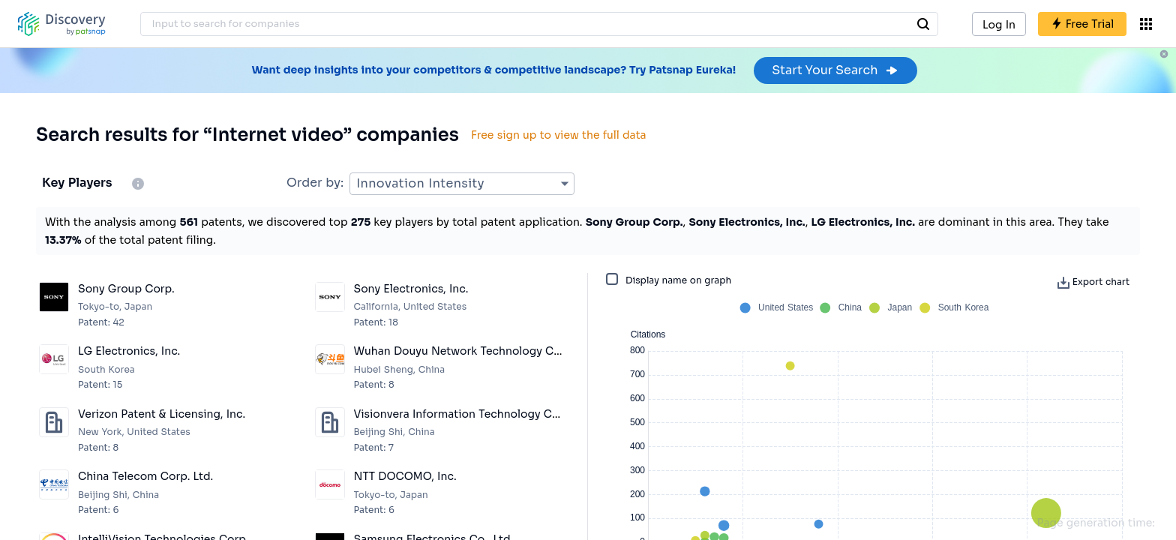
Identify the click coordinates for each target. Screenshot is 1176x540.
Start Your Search (835, 70)
